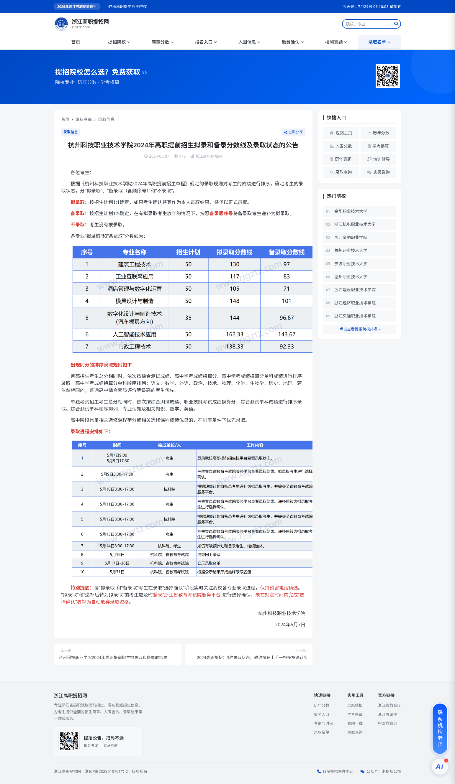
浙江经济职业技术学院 (355, 303)
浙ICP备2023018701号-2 (106, 771)
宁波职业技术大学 (350, 263)
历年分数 (321, 705)
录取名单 (379, 42)
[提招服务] (440, 767)
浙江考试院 (387, 714)
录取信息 (106, 119)
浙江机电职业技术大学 (355, 224)
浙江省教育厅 (389, 705)
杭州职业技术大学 (350, 250)
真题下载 (355, 723)
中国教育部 (387, 723)
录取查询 (355, 732)
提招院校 (119, 42)
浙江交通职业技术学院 (355, 316)
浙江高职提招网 (67, 771)
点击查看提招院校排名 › (359, 329)
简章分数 (162, 42)
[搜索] (396, 24)
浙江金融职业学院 (350, 237)
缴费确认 (292, 42)
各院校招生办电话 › (339, 771)
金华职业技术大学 (350, 211)
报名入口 (206, 42)
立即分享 (293, 132)
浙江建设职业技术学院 (355, 289)
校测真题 (336, 42)
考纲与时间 (323, 723)
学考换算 (355, 714)
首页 (75, 42)
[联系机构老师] (440, 729)
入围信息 (249, 42)
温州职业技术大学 (350, 276)
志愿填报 (355, 705)
